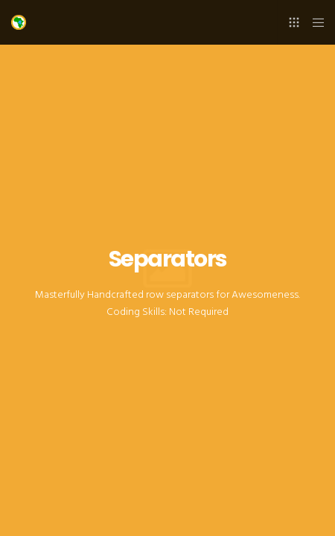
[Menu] (314, 22)
